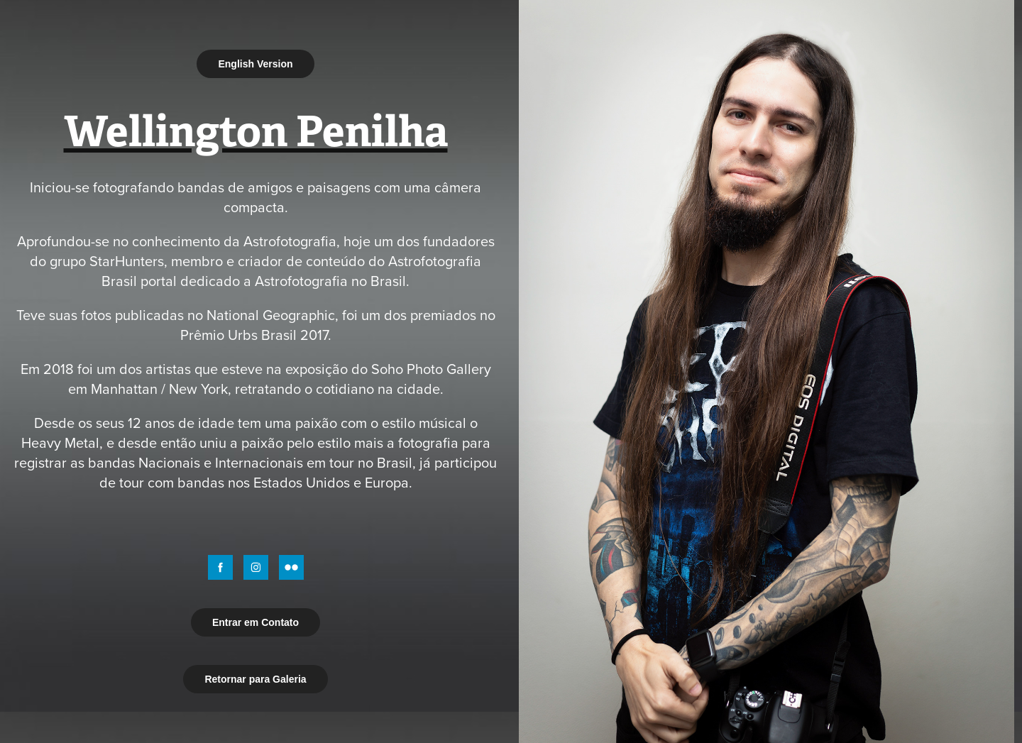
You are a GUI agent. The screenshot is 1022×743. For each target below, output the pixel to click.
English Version (255, 64)
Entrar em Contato (255, 622)
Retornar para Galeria (255, 679)
